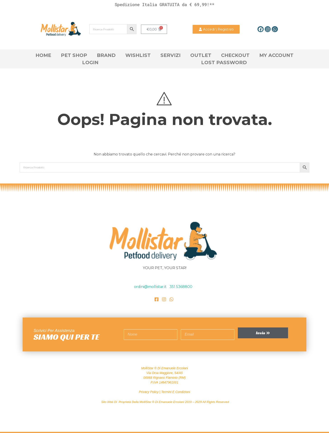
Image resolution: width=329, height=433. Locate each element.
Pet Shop (74, 55)
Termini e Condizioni (175, 392)
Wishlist (138, 55)
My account (276, 55)
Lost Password (224, 62)
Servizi (170, 55)
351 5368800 (180, 287)
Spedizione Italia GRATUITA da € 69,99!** (164, 4)
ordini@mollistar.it (150, 287)
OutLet (200, 55)
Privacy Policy (149, 392)
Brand (106, 55)
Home (43, 55)
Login (90, 62)
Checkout (235, 55)
